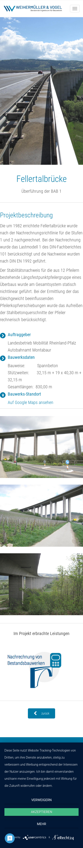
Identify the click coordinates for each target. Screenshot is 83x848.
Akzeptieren (41, 812)
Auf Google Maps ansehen (30, 402)
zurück (41, 713)
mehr (41, 824)
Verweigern (41, 800)
